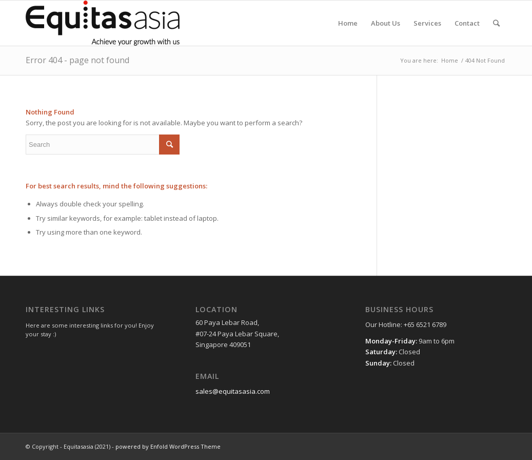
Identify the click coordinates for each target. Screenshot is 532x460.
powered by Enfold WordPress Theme (168, 446)
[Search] (496, 23)
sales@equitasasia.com (232, 391)
